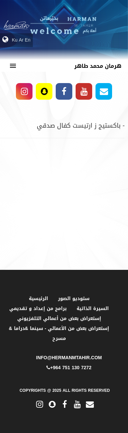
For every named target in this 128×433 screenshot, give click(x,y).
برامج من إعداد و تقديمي (38, 308)
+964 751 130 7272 (68, 367)
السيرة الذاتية (93, 308)
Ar (21, 40)
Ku (15, 40)
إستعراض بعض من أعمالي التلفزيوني (59, 318)
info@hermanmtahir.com (69, 357)
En (28, 40)
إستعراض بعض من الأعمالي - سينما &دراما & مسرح (59, 333)
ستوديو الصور (74, 298)
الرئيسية (38, 298)
